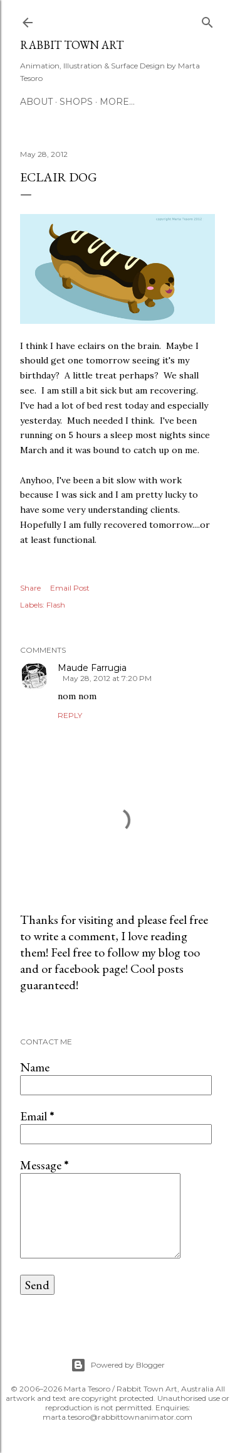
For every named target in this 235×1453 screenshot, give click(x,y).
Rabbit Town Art (71, 45)
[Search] (207, 20)
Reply (70, 715)
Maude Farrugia (92, 667)
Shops (76, 101)
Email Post (70, 587)
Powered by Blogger (118, 1365)
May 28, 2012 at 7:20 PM (107, 678)
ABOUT (36, 101)
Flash (55, 604)
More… (117, 101)
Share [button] (30, 587)
